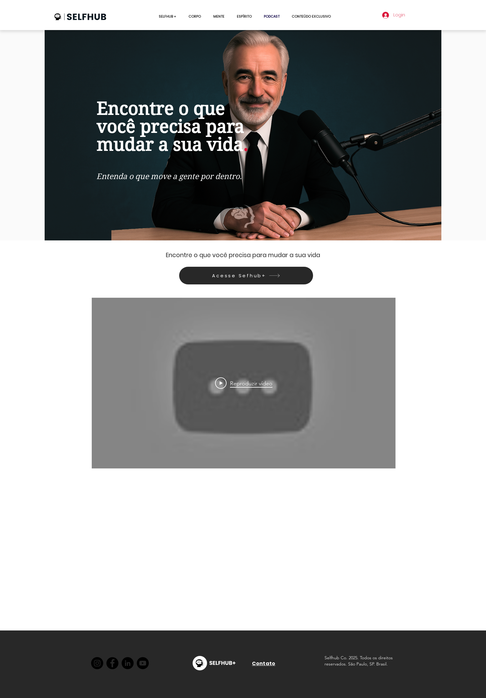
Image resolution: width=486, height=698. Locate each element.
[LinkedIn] (128, 663)
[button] (311, 16)
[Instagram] (97, 663)
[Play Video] (243, 383)
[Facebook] (112, 663)
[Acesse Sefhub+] (246, 275)
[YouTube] (143, 663)
